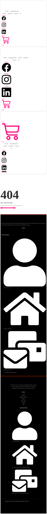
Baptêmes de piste (14, 11)
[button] (24, 231)
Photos (4, 13)
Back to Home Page (8, 207)
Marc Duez (10, 13)
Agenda (7, 11)
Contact (16, 13)
